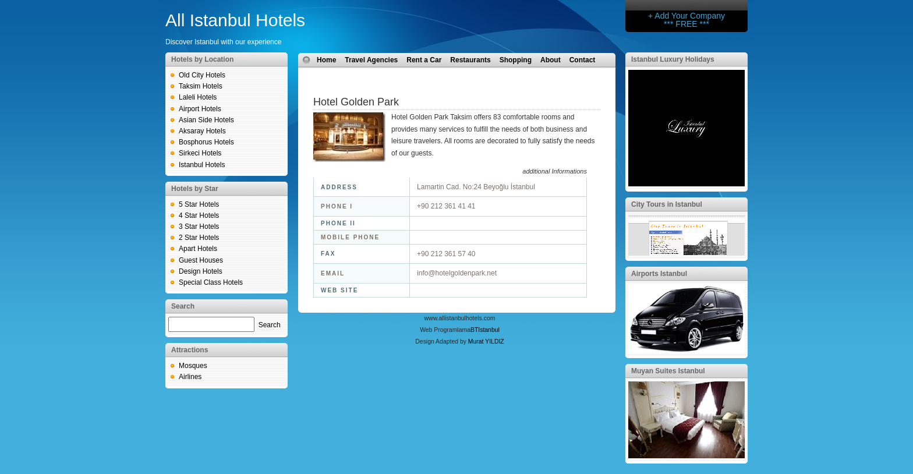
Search (270, 325)
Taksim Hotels (200, 86)
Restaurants (470, 60)
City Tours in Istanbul (666, 204)
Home (326, 60)
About (550, 60)
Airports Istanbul (659, 274)
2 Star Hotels (199, 238)
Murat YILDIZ (486, 341)
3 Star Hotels (199, 226)
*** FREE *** (686, 24)
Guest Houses (201, 260)
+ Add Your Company (686, 15)
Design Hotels (200, 271)
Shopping (516, 60)
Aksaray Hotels (202, 131)
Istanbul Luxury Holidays (672, 59)
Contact (582, 60)
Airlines (190, 377)
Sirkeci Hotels (200, 153)
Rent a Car (423, 60)
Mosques (193, 366)
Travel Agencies (371, 60)
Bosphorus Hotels (206, 142)
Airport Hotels (200, 109)
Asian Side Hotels (206, 120)
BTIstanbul (485, 330)
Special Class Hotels (211, 282)
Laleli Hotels (198, 97)
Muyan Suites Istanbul (668, 371)
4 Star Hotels (199, 215)
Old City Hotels (202, 75)
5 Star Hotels (199, 204)
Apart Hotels (198, 249)
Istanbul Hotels (202, 165)
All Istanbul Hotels (235, 20)
